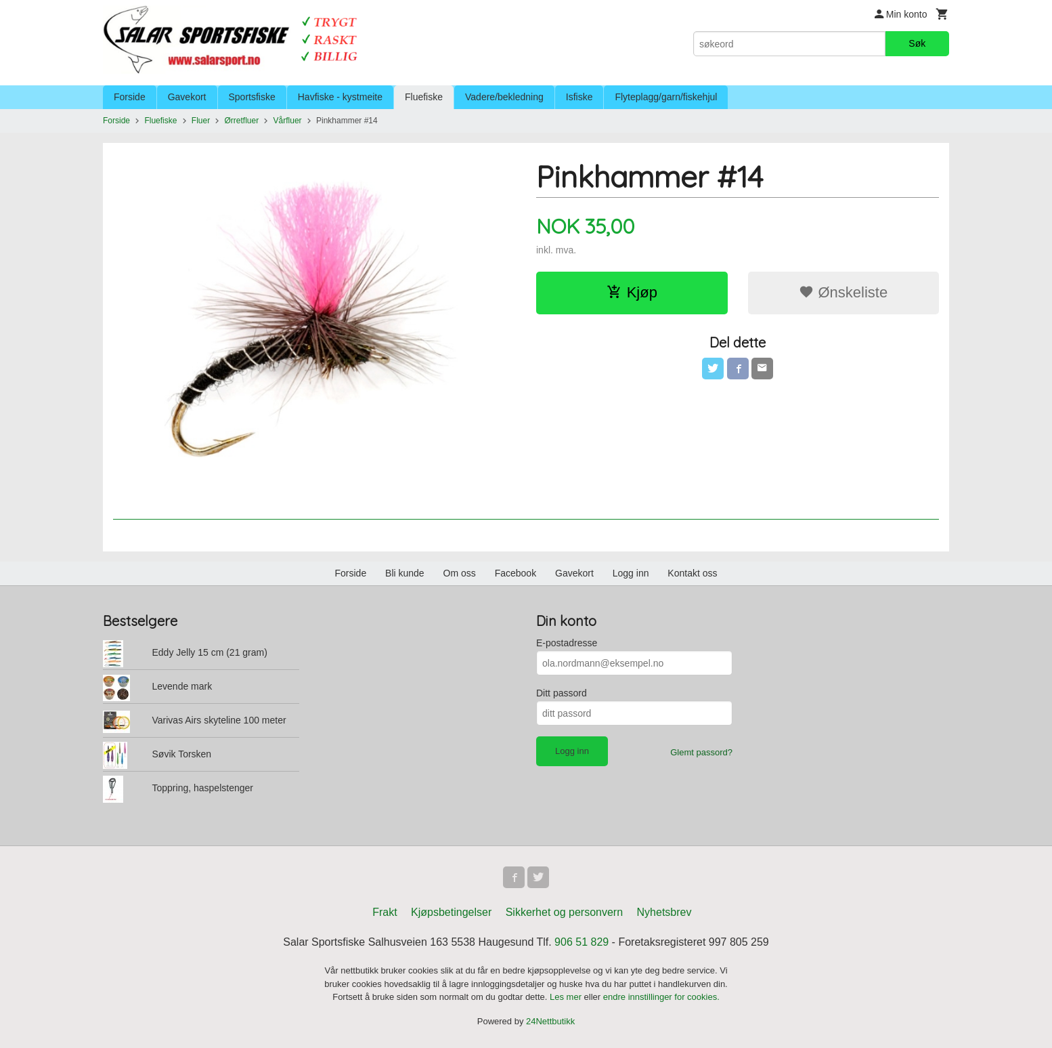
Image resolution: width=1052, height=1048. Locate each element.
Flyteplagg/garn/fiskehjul (666, 96)
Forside (130, 96)
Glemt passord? (701, 752)
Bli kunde (404, 573)
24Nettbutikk (550, 1021)
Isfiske (579, 96)
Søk (916, 43)
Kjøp (632, 292)
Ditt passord (561, 693)
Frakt (384, 912)
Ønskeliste (843, 292)
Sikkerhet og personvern (564, 912)
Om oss (459, 573)
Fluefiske (424, 96)
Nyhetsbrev (664, 912)
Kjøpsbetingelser (451, 912)
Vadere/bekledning (504, 96)
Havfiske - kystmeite (340, 96)
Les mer (567, 997)
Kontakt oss (692, 573)
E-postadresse (566, 642)
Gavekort (187, 96)
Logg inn (631, 573)
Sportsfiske (252, 96)
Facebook (515, 573)
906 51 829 (581, 942)
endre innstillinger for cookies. (661, 997)
